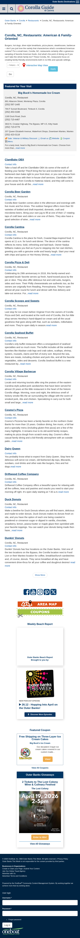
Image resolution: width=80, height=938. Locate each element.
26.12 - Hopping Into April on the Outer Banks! (38, 706)
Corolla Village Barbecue (20, 371)
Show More (40, 575)
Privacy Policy (62, 859)
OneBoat (18, 883)
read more (20, 148)
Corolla (22, 20)
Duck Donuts (13, 499)
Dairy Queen (12, 448)
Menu (10, 141)
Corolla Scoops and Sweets (22, 300)
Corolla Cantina (14, 227)
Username (7, 898)
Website (55, 138)
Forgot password (15, 919)
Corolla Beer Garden (17, 191)
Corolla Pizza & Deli (17, 262)
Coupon (66, 138)
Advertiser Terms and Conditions (14, 876)
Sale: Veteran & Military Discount (22, 138)
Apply (53, 69)
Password (6, 909)
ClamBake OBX (14, 159)
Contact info (10, 164)
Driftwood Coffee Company (22, 474)
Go (10, 74)
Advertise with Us (9, 873)
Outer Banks (10, 20)
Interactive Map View (37, 65)
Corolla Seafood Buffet (19, 332)
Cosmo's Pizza (14, 410)
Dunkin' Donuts (14, 538)
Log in (7, 925)
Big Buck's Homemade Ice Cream (39, 92)
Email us (44, 138)
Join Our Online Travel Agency (13, 871)
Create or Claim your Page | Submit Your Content (21, 869)
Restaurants (33, 20)
